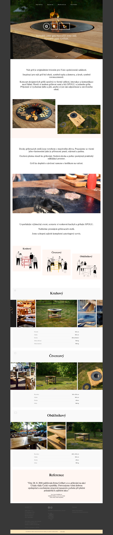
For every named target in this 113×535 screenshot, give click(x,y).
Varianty (39, 4)
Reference (62, 4)
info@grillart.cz (33, 523)
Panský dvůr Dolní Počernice (80, 512)
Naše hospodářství (77, 510)
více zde (62, 531)
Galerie (50, 4)
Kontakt (74, 4)
